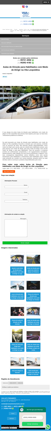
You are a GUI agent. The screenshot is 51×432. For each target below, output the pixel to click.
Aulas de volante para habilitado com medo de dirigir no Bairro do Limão (33, 347)
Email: (16, 193)
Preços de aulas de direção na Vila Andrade (17, 322)
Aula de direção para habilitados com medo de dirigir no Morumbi (17, 296)
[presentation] (15, 208)
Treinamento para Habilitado (7, 53)
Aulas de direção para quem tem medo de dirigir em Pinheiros (33, 270)
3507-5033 (7, 406)
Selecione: (5, 383)
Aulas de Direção (5, 39)
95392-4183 (27, 24)
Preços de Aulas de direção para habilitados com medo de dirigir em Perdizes (33, 297)
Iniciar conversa (32, 424)
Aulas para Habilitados (6, 42)
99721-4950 (27, 21)
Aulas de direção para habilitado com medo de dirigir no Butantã (33, 322)
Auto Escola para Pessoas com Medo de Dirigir (12, 46)
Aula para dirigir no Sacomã (17, 371)
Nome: (16, 186)
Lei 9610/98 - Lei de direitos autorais (23, 393)
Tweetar (5, 76)
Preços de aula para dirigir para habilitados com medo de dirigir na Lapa (17, 347)
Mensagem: (16, 227)
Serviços (25, 36)
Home (12, 413)
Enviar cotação (25, 243)
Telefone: (16, 200)
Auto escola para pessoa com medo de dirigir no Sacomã (33, 372)
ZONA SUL (20, 383)
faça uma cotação (9, 171)
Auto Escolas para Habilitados (8, 50)
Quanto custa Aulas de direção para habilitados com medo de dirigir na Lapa (17, 271)
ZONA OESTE (13, 383)
